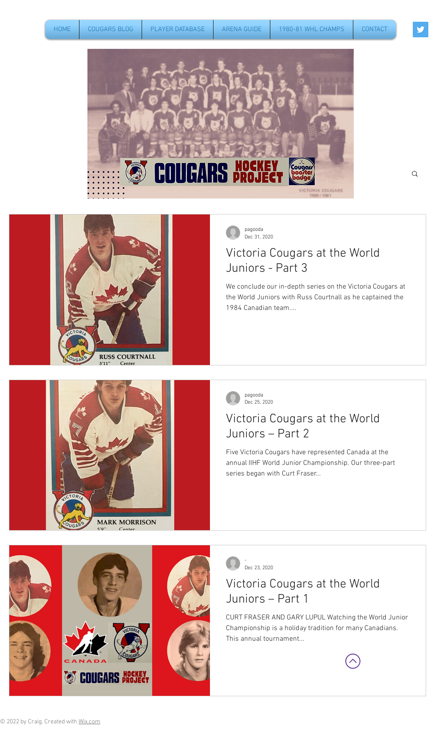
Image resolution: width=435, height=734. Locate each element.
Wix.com (89, 722)
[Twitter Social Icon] (420, 29)
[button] (415, 174)
